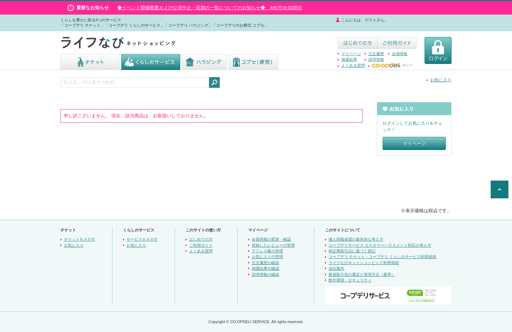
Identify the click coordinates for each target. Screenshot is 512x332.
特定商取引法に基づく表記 (352, 251)
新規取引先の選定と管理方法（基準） (362, 274)
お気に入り (441, 79)
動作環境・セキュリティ (350, 280)
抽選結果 (349, 59)
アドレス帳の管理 (267, 251)
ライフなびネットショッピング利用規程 (364, 263)
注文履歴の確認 (265, 263)
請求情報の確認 (265, 274)
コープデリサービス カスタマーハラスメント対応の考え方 (380, 245)
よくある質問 (353, 65)
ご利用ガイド (201, 245)
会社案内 (336, 268)
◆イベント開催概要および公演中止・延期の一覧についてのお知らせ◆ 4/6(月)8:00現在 (209, 7)
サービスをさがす (142, 239)
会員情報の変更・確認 (271, 239)
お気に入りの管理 (267, 257)
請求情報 (376, 59)
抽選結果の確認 (265, 268)
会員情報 (399, 54)
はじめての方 (201, 239)
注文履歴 (376, 54)
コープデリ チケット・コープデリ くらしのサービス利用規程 (382, 257)
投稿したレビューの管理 (273, 245)
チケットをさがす (79, 239)
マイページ (351, 54)
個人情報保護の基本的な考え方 (356, 239)
